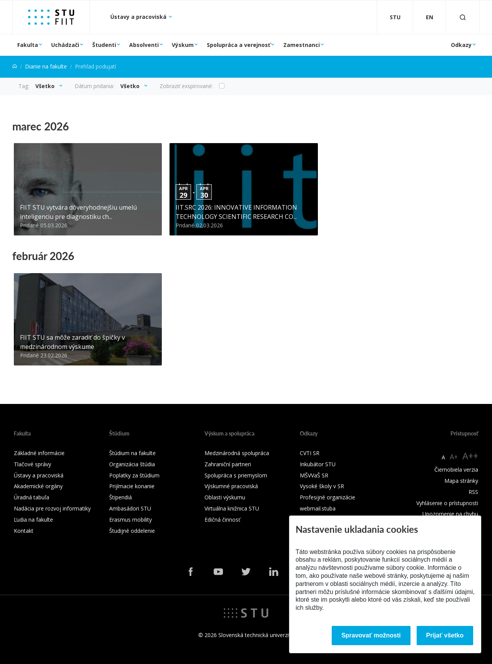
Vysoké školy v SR (322, 486)
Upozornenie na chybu (450, 513)
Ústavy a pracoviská (139, 16)
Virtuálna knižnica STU (231, 508)
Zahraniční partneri (227, 464)
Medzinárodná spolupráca (236, 453)
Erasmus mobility (130, 519)
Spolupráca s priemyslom (235, 475)
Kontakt (23, 530)
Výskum (183, 44)
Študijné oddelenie (132, 530)
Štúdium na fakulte (132, 453)
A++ (470, 455)
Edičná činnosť (222, 519)
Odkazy (461, 44)
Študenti (104, 44)
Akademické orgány (38, 486)
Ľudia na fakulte (33, 519)
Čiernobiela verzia (456, 469)
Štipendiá (120, 497)
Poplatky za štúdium (134, 475)
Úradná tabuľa (31, 497)
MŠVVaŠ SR (314, 475)
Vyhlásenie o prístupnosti (447, 503)
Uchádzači (65, 44)
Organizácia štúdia (132, 464)
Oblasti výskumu (224, 497)
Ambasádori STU (130, 508)
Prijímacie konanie (132, 486)
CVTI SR (309, 453)
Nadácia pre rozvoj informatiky (52, 508)
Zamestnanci (301, 44)
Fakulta (27, 44)
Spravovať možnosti (371, 635)
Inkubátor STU (318, 464)
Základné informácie (39, 453)
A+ (454, 456)
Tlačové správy (32, 464)
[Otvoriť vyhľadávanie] (463, 17)
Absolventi (144, 44)
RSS (473, 491)
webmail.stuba (318, 508)
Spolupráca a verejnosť (238, 44)
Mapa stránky (461, 480)
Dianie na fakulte (46, 66)
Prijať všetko (445, 635)
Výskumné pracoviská (231, 486)
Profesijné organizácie (327, 497)
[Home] (14, 66)
